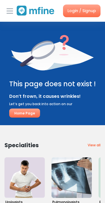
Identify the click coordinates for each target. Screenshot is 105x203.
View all (94, 145)
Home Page (24, 113)
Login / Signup (81, 11)
